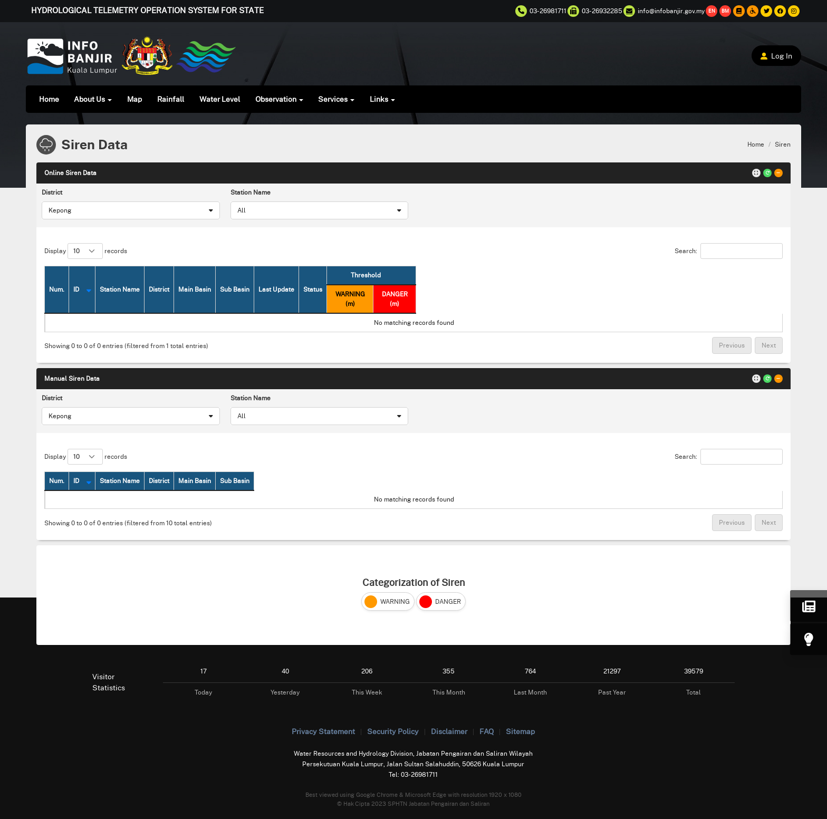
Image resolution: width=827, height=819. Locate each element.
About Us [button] (93, 98)
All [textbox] (241, 210)
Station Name (250, 192)
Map (134, 98)
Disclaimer (449, 731)
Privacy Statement (323, 731)
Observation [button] (279, 98)
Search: (729, 251)
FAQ (486, 731)
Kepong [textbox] (60, 210)
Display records (85, 251)
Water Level (219, 98)
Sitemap (520, 731)
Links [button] (382, 98)
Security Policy (393, 731)
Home (49, 98)
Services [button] (336, 98)
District (52, 192)
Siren (783, 144)
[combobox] (130, 210)
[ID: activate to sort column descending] (100, 289)
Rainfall (170, 98)
